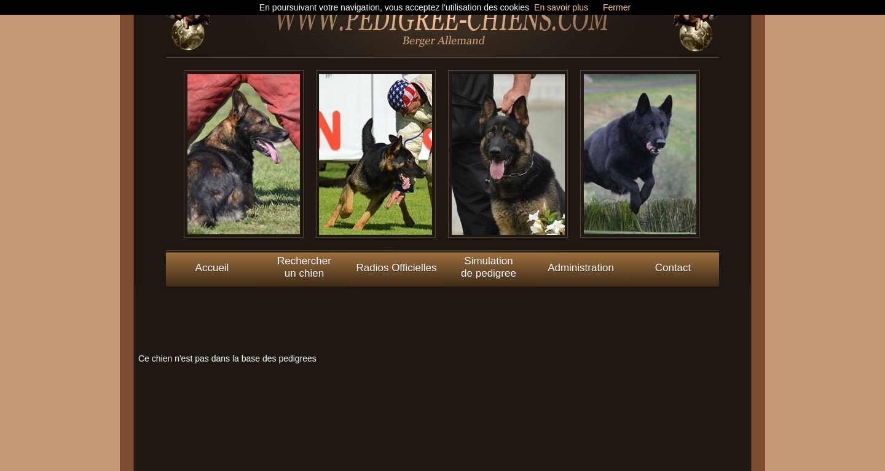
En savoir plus (561, 7)
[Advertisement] (442, 314)
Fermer (617, 7)
